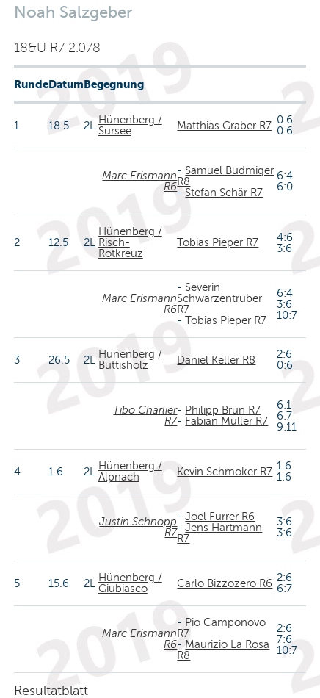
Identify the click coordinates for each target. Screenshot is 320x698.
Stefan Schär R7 (224, 192)
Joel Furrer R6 (220, 516)
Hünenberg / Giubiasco (130, 583)
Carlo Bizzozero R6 (224, 583)
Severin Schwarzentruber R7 (219, 298)
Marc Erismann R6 (139, 181)
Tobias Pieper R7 (217, 242)
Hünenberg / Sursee (130, 125)
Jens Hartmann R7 (219, 533)
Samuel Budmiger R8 (225, 176)
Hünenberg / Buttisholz (130, 359)
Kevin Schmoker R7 (224, 472)
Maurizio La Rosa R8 (223, 649)
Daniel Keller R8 (216, 360)
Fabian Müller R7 (226, 421)
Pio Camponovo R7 (221, 627)
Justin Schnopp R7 (138, 527)
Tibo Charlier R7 (145, 415)
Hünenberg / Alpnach (130, 471)
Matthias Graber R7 (224, 126)
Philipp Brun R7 (223, 410)
